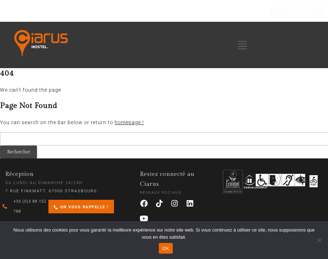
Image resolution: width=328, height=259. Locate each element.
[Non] (319, 240)
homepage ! (129, 122)
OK (165, 248)
